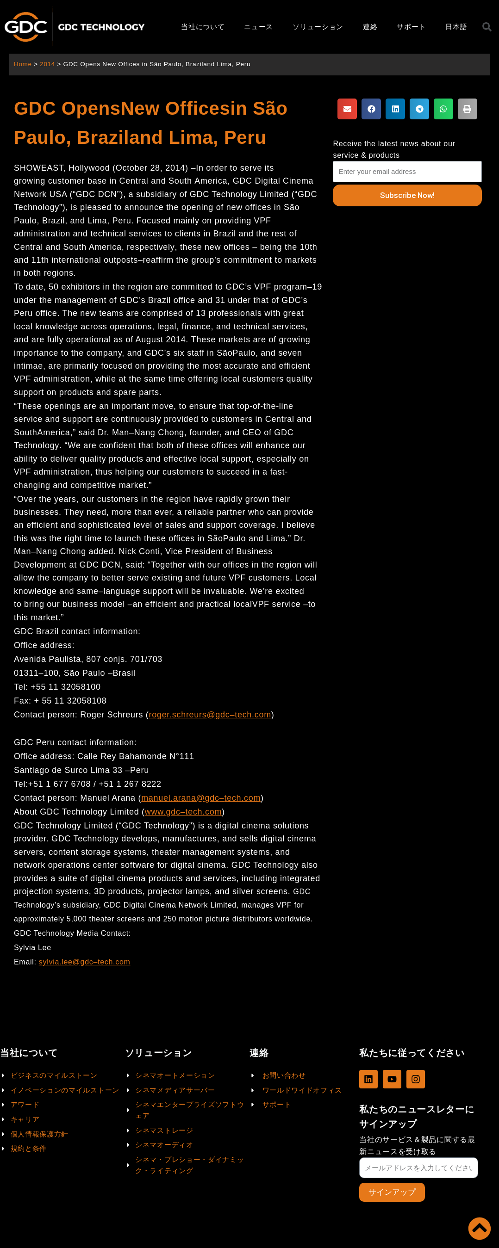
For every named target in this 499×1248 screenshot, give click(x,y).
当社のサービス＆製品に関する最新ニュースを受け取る (417, 1145)
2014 (48, 64)
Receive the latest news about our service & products (394, 149)
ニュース (258, 27)
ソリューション (318, 27)
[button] (347, 109)
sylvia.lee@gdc (66, 962)
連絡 (370, 27)
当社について (203, 27)
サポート (411, 27)
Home (23, 64)
